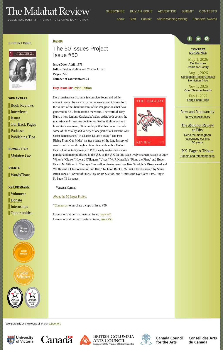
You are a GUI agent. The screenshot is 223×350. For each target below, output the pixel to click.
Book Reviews (22, 105)
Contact (146, 19)
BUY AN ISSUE (141, 11)
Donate (16, 200)
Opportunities (21, 213)
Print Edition (83, 88)
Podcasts (17, 131)
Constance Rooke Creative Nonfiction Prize (198, 78)
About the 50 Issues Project (70, 196)
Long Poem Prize (198, 99)
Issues (15, 118)
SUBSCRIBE (115, 11)
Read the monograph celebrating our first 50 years (197, 138)
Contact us (61, 205)
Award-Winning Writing (172, 19)
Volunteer (18, 194)
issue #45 (105, 214)
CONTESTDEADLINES (198, 51)
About (121, 19)
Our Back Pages (23, 124)
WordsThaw (20, 175)
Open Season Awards (198, 90)
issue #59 (106, 219)
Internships (19, 206)
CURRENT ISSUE (20, 43)
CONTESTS (208, 11)
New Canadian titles (197, 116)
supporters (55, 323)
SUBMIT (188, 11)
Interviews (19, 112)
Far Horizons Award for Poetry (198, 65)
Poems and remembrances (198, 155)
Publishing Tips (23, 137)
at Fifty (197, 127)
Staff (133, 19)
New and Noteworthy (198, 112)
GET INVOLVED (18, 186)
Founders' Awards (205, 19)
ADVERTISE (167, 11)
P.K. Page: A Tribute (198, 151)
